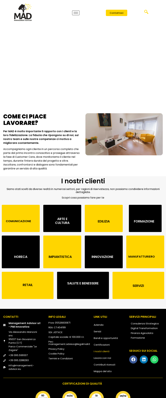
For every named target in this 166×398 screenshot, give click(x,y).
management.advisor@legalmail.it (69, 344)
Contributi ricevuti (104, 364)
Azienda (98, 324)
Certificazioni (102, 344)
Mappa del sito (103, 371)
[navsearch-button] (146, 13)
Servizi (97, 331)
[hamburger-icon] (75, 13)
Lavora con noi (102, 358)
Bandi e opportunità (106, 338)
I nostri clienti (101, 351)
